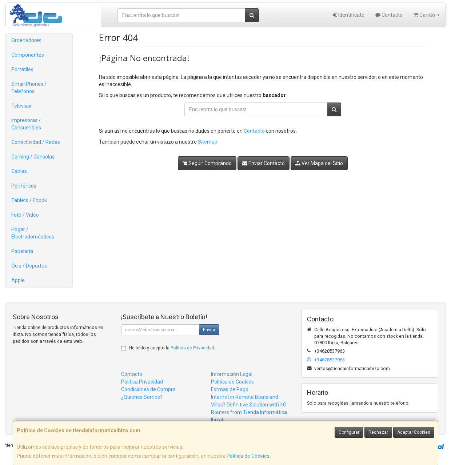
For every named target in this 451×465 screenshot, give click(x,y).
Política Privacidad (142, 382)
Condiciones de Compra (148, 389)
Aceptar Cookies (413, 432)
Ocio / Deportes (29, 266)
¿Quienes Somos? (142, 397)
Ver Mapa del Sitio (319, 163)
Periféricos (23, 186)
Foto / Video (25, 215)
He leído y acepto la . (172, 347)
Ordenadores (26, 40)
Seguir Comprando (207, 163)
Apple (18, 280)
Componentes (27, 55)
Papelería (22, 251)
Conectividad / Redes (35, 142)
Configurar (349, 432)
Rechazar (378, 432)
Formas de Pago (229, 389)
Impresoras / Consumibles (26, 124)
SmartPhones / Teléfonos (29, 87)
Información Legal (231, 374)
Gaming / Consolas (33, 157)
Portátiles (22, 69)
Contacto (389, 15)
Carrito (427, 15)
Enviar (209, 329)
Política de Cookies (248, 456)
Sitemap (207, 142)
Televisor (21, 106)
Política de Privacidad (192, 347)
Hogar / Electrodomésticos (32, 233)
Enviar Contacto (263, 163)
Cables (19, 171)
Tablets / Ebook (29, 200)
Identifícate (348, 15)
